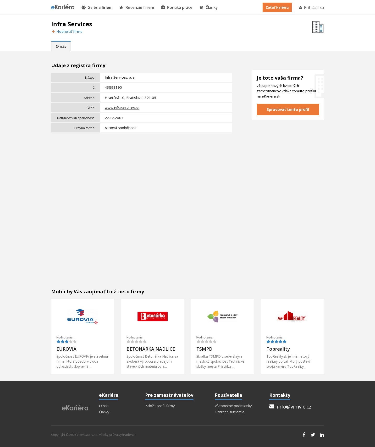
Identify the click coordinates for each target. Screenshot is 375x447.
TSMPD (204, 349)
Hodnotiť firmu (67, 31)
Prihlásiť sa (311, 7)
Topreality (278, 349)
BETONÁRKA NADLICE (151, 349)
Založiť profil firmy (160, 406)
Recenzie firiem (137, 7)
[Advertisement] (141, 169)
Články (209, 7)
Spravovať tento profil (288, 109)
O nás (61, 46)
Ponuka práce (177, 7)
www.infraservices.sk (122, 107)
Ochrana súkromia (229, 412)
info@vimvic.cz (290, 406)
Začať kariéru (277, 7)
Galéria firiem (97, 7)
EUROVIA (66, 349)
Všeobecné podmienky (233, 406)
